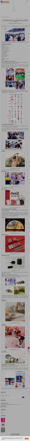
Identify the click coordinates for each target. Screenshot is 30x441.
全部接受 (27, 438)
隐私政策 (4, 439)
